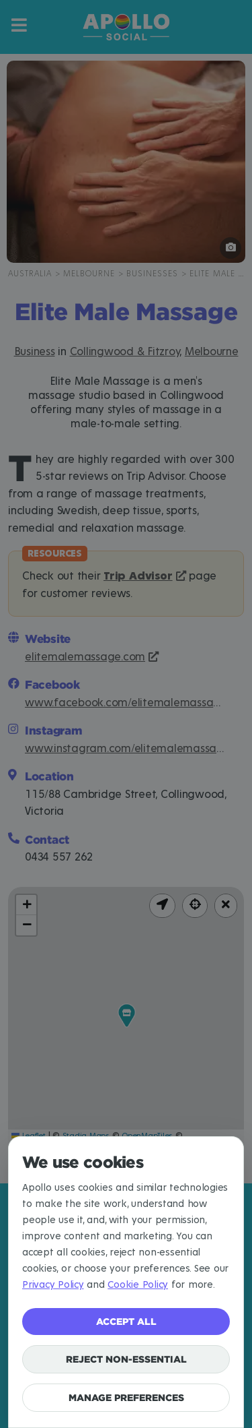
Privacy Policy (53, 1285)
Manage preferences (126, 1397)
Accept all (126, 1321)
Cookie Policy (138, 1285)
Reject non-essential (126, 1359)
